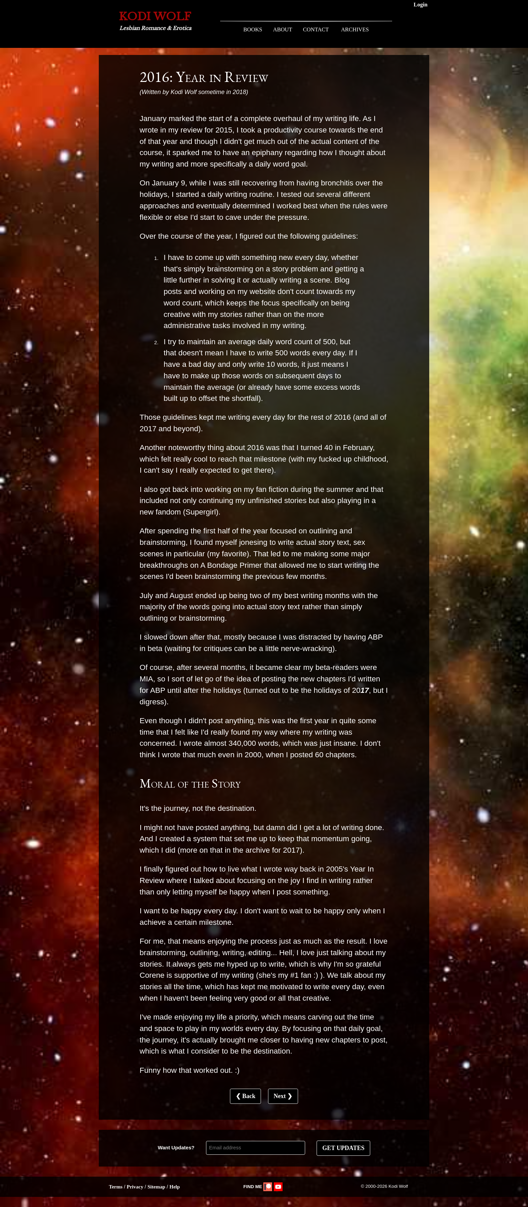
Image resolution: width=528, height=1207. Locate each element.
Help (174, 1186)
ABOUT (282, 29)
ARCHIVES (355, 29)
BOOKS (252, 29)
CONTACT (316, 29)
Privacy (135, 1186)
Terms (115, 1186)
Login (421, 4)
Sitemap (156, 1186)
